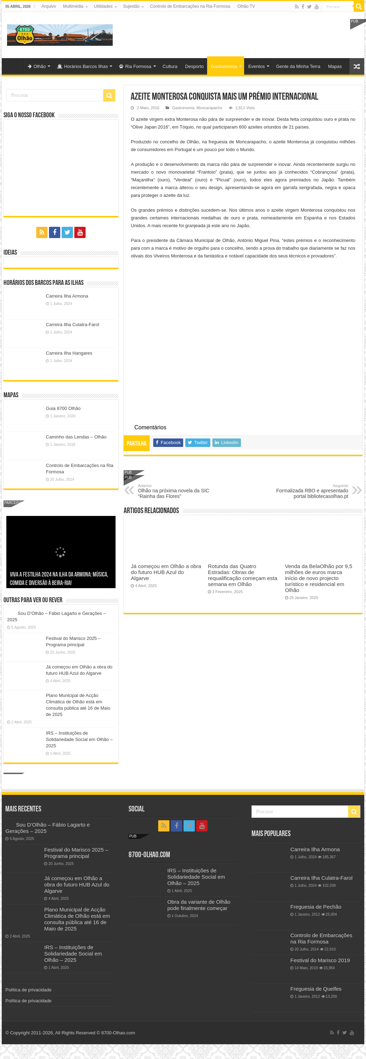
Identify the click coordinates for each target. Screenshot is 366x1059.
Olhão (37, 66)
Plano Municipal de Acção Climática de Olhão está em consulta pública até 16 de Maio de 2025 (77, 919)
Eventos (256, 66)
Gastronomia (224, 66)
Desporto (194, 66)
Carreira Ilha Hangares (69, 353)
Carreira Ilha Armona (67, 296)
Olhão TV (246, 6)
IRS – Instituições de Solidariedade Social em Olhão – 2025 (79, 739)
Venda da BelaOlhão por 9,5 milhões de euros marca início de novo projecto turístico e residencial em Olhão (318, 578)
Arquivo (49, 6)
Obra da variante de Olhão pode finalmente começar (198, 905)
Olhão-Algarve (14, 65)
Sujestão (131, 6)
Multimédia (73, 6)
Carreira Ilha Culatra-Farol (72, 324)
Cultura (170, 66)
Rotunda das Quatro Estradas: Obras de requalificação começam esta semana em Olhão (242, 575)
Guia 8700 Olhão (63, 408)
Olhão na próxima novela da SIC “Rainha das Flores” (174, 491)
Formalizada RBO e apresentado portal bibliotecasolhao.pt (312, 491)
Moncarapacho (209, 108)
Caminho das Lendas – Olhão (76, 437)
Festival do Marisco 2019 (320, 960)
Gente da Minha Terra (298, 66)
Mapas (335, 66)
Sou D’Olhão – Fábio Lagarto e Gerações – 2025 (58, 583)
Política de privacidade (28, 989)
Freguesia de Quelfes (315, 989)
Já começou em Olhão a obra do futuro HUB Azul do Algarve (166, 572)
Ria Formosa (135, 66)
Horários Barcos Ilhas (82, 66)
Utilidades (103, 6)
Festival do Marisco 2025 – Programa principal (76, 853)
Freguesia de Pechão (315, 907)
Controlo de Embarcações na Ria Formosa (190, 6)
